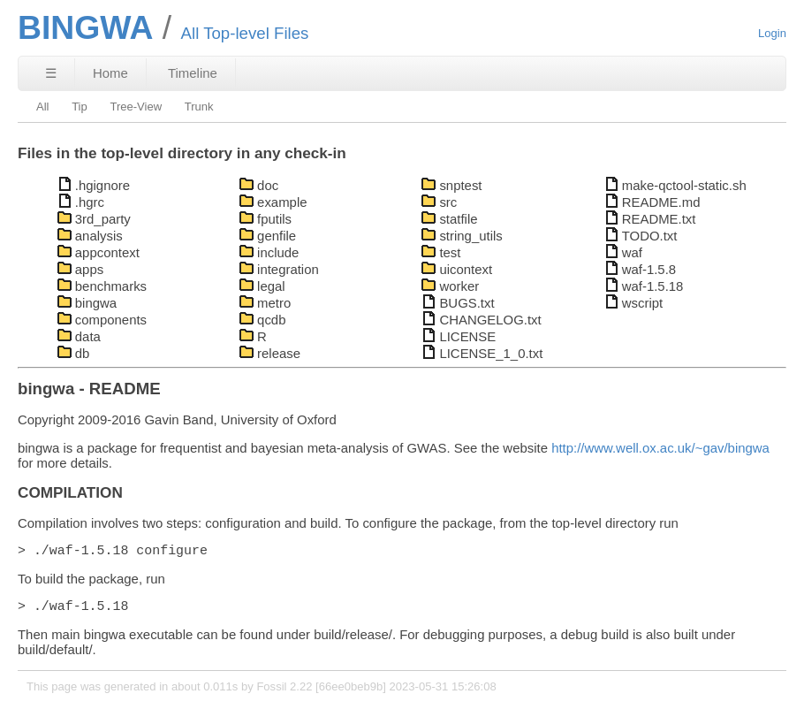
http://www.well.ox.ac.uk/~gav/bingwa (660, 447)
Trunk (199, 106)
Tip (79, 106)
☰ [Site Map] (51, 72)
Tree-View (136, 106)
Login (772, 33)
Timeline (192, 72)
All (42, 106)
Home (110, 72)
